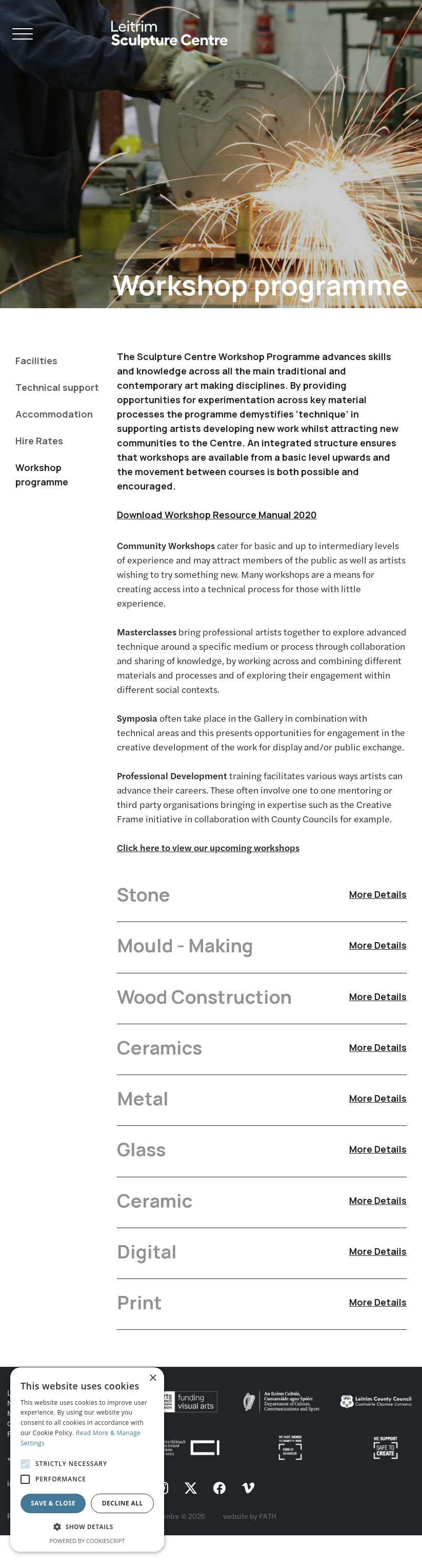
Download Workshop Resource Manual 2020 (217, 515)
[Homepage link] (169, 30)
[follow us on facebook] (219, 1515)
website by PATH (249, 1542)
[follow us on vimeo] (248, 1515)
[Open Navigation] (22, 36)
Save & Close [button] (53, 1503)
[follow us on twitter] (190, 1515)
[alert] (87, 1459)
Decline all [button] (122, 1503)
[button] (87, 1527)
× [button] (152, 1378)
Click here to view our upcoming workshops (208, 847)
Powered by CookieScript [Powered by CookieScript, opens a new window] (87, 1541)
